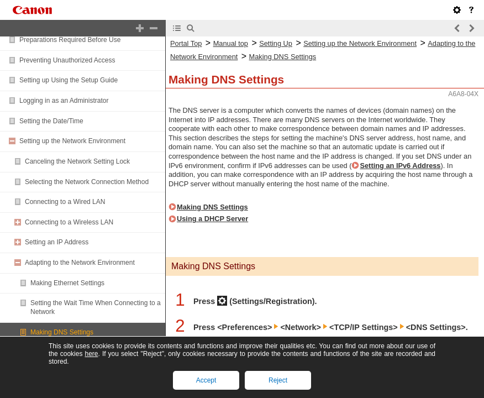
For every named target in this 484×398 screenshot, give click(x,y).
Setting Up (275, 43)
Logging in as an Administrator (63, 100)
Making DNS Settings (61, 332)
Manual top (230, 43)
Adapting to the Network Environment (80, 262)
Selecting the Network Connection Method (87, 182)
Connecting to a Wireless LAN (69, 222)
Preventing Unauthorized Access (67, 60)
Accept (206, 380)
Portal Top (186, 43)
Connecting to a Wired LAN (65, 202)
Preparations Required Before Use (69, 40)
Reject (278, 380)
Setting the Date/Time (51, 121)
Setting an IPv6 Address (400, 165)
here (91, 354)
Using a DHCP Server (212, 218)
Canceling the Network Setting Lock (77, 161)
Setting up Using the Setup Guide (68, 80)
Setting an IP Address (56, 242)
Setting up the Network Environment (72, 141)
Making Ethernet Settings (67, 283)
